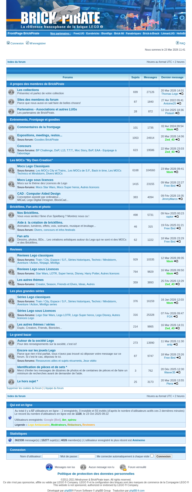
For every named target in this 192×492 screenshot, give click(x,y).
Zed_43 (169, 139)
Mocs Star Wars (46, 187)
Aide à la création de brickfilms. (40, 222)
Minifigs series (48, 304)
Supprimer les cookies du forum (24, 388)
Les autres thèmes (30, 280)
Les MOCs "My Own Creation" (31, 160)
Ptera (169, 383)
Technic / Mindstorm (104, 259)
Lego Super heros (83, 315)
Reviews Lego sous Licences (38, 269)
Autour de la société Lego (35, 340)
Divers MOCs (54, 173)
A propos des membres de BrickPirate (37, 84)
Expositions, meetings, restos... (39, 135)
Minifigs (55, 262)
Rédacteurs (74, 424)
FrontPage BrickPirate (23, 33)
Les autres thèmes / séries (36, 324)
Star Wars (42, 273)
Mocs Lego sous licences (35, 180)
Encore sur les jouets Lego (36, 350)
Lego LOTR (63, 315)
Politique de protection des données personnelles (96, 474)
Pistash (169, 113)
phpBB (68, 490)
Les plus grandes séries (27, 291)
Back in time (99, 170)
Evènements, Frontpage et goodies (35, 119)
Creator (40, 284)
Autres (91, 284)
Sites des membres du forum (37, 99)
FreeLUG (79, 33)
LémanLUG (167, 33)
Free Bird (169, 185)
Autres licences (89, 187)
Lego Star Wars (45, 315)
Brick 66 (119, 33)
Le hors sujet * (27, 381)
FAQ (180, 43)
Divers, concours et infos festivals (54, 229)
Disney (79, 273)
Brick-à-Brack (151, 33)
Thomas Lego (169, 93)
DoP (56, 150)
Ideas (81, 284)
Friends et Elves (67, 284)
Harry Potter (92, 273)
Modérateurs (58, 424)
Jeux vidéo (89, 360)
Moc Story (81, 150)
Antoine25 (170, 103)
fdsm (169, 129)
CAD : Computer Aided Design (38, 193)
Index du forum (17, 62)
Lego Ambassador (39, 424)
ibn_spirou (69, 419)
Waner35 (169, 372)
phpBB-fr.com (137, 490)
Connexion (15, 43)
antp (169, 344)
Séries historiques (79, 259)
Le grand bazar (20, 334)
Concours (24, 146)
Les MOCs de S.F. (79, 170)
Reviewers (88, 424)
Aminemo (138, 440)
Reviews (16, 249)
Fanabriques (133, 33)
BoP (90, 150)
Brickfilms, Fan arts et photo (30, 207)
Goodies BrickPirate (46, 139)
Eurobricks (92, 33)
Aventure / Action (27, 262)
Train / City (42, 259)
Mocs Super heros (68, 187)
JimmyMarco (170, 198)
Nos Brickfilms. (28, 213)
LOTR (53, 273)
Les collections (28, 90)
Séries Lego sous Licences (36, 311)
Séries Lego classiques (33, 297)
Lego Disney (103, 315)
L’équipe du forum (54, 388)
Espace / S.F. (58, 259)
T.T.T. (70, 150)
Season (51, 284)
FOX (170, 316)
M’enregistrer (36, 43)
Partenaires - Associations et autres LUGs (47, 109)
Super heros (66, 273)
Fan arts (23, 236)
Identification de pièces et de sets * (42, 367)
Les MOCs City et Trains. (51, 170)
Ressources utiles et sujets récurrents (59, 360)
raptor (170, 216)
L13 (63, 150)
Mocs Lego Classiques (33, 166)
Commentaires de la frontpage (38, 127)
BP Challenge (44, 150)
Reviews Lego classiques (35, 255)
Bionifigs (107, 33)
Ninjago (44, 262)
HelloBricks (183, 33)
